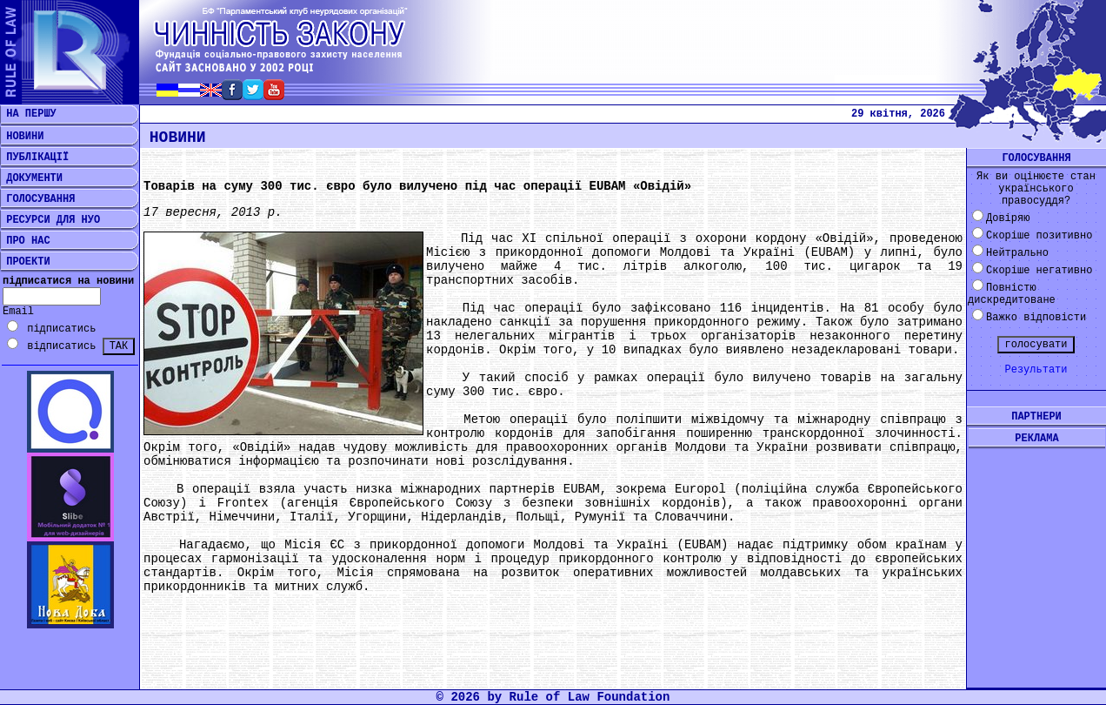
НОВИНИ (21, 137)
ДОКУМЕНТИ (31, 178)
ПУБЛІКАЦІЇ (34, 157)
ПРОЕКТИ (25, 262)
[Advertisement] (1036, 554)
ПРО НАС (25, 241)
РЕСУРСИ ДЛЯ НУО (50, 220)
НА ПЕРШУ (28, 114)
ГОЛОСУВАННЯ (37, 199)
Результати (1035, 370)
